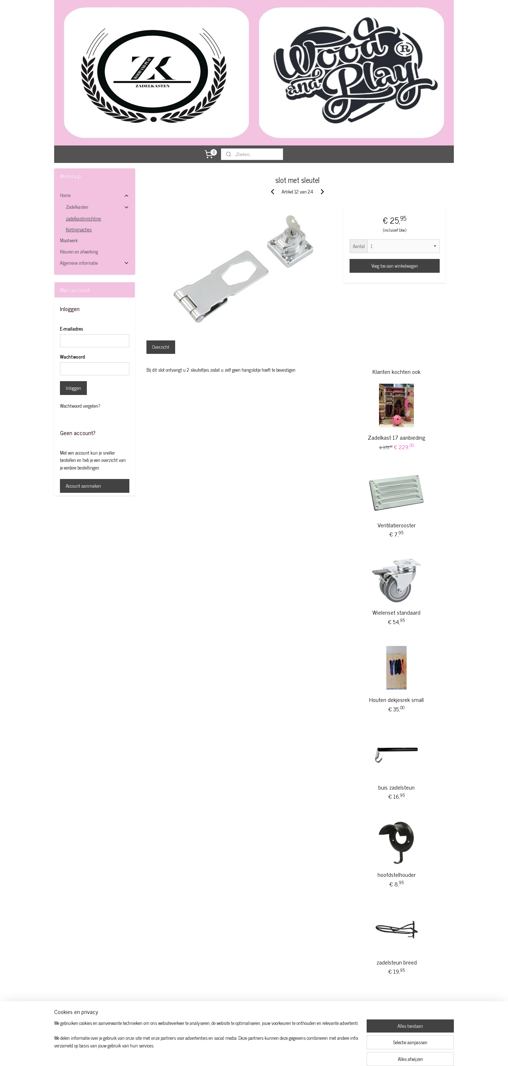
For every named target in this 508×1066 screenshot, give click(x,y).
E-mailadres (71, 328)
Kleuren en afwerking (79, 251)
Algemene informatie (94, 263)
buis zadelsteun (396, 787)
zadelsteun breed (396, 962)
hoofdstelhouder (397, 874)
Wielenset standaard (396, 612)
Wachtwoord (72, 356)
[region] (206, 1042)
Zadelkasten (97, 207)
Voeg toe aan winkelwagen (394, 266)
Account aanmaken (83, 486)
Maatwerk (69, 240)
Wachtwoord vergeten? (80, 406)
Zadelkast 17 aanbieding (396, 437)
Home (94, 195)
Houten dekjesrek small (396, 699)
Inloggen (73, 388)
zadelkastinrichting (83, 218)
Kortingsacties (79, 229)
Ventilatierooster (397, 525)
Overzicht (160, 347)
